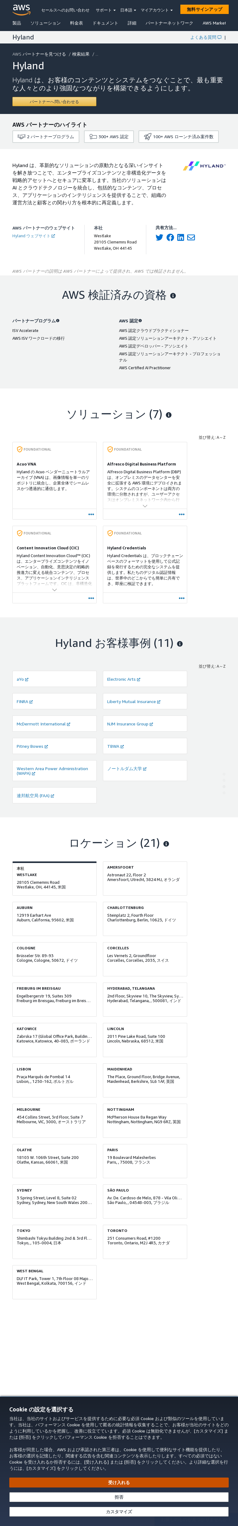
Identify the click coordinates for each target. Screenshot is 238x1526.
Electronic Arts (123, 679)
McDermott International (43, 723)
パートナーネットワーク (169, 22)
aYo (23, 679)
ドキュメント (105, 22)
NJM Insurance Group (130, 723)
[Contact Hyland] (54, 101)
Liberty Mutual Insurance (134, 701)
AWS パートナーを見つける (39, 54)
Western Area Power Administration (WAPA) (52, 771)
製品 (16, 22)
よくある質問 (205, 37)
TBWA (115, 746)
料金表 (76, 22)
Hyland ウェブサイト (33, 235)
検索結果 (81, 54)
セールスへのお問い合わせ (65, 9)
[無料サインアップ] (204, 9)
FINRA (25, 701)
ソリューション (45, 22)
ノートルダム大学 (127, 768)
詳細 (132, 22)
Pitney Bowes (32, 746)
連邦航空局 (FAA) (35, 795)
